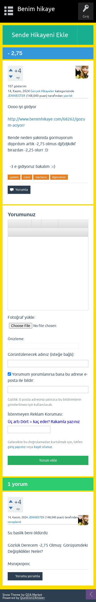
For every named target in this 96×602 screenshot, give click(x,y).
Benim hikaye (36, 8)
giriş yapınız (17, 447)
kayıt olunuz (43, 447)
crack (27, 177)
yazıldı (67, 96)
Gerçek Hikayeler (42, 91)
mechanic (41, 177)
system (14, 177)
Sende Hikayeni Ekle (40, 34)
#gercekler (59, 177)
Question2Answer (32, 598)
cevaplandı (14, 521)
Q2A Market (33, 595)
